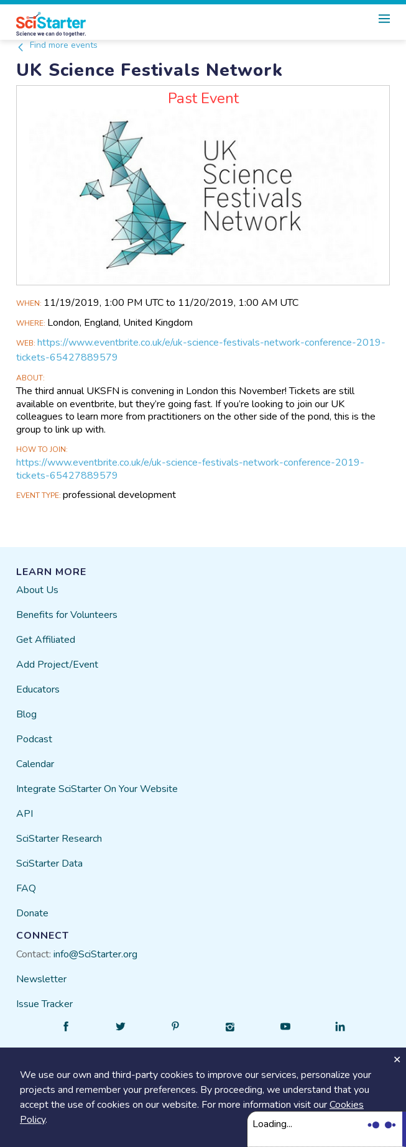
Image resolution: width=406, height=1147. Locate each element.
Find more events (57, 45)
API (24, 814)
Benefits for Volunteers (67, 615)
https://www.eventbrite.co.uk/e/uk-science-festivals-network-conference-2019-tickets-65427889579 (190, 469)
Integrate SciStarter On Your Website (97, 789)
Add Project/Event (57, 664)
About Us (37, 590)
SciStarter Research (59, 838)
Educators (38, 689)
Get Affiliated (45, 640)
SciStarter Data (49, 863)
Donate (32, 913)
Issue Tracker (44, 1004)
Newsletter (41, 979)
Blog (26, 714)
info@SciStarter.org (95, 954)
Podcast (34, 739)
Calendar (35, 764)
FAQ (26, 888)
